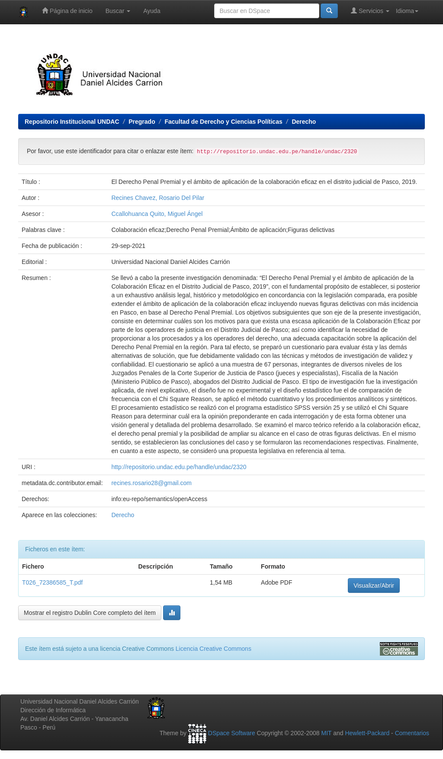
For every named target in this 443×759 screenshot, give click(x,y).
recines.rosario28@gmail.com (151, 482)
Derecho (304, 121)
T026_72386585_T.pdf (52, 582)
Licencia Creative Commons (213, 648)
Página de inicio (67, 10)
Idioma (407, 10)
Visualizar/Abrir (373, 585)
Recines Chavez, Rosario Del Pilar (157, 197)
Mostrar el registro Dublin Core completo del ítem (90, 612)
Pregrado (141, 121)
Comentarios (412, 733)
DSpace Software (231, 733)
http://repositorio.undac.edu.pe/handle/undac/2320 (178, 466)
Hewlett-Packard (367, 733)
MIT (326, 733)
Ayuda (151, 10)
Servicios (370, 10)
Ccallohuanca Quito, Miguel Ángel (156, 213)
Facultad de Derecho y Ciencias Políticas (223, 121)
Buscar (118, 10)
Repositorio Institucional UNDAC (72, 121)
